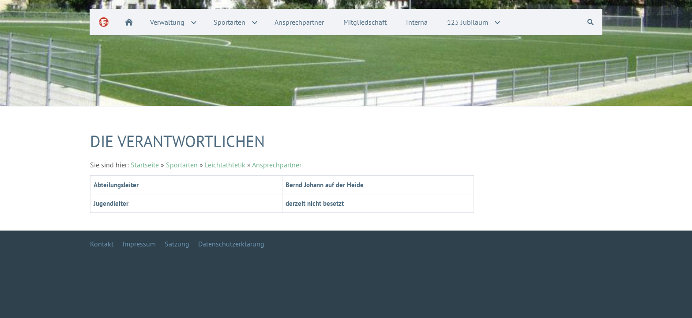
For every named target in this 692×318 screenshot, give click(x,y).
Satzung (177, 243)
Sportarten (182, 164)
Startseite (145, 164)
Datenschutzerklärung (231, 243)
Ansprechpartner (276, 164)
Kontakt (101, 243)
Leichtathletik (225, 164)
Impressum (139, 243)
